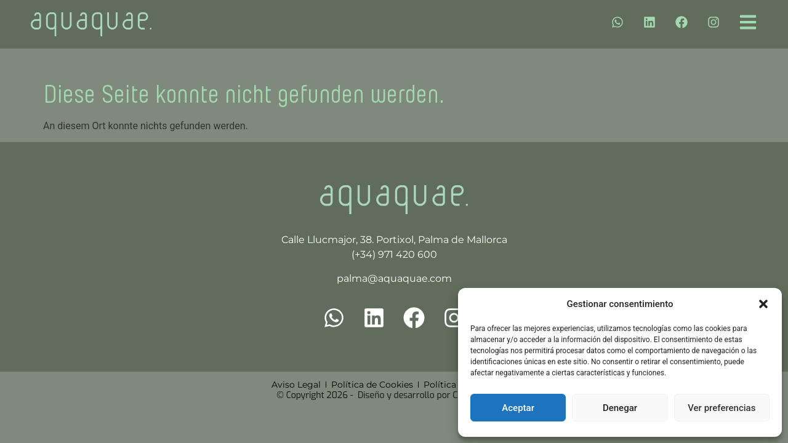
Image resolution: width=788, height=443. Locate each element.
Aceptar (518, 407)
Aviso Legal (296, 384)
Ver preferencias (721, 407)
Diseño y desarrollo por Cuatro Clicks (431, 395)
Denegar (620, 407)
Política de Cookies (372, 384)
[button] (763, 304)
